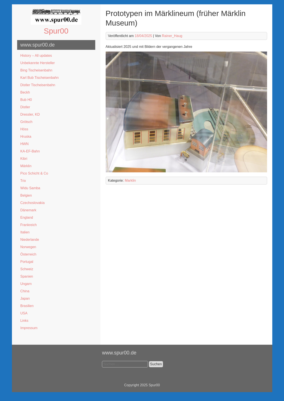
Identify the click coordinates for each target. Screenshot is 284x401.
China (25, 291)
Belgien (26, 195)
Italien (25, 232)
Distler (25, 107)
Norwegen (28, 247)
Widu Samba (30, 188)
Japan (25, 298)
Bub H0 (26, 100)
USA (24, 313)
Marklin (130, 180)
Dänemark (28, 210)
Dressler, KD (30, 114)
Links (24, 320)
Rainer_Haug (172, 36)
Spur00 (56, 31)
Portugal (26, 262)
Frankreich (28, 225)
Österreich (28, 254)
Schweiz (26, 269)
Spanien (26, 276)
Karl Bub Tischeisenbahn (39, 77)
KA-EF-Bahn (30, 151)
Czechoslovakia (32, 203)
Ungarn (26, 284)
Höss (24, 129)
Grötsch (26, 122)
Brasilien (27, 306)
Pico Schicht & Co (34, 173)
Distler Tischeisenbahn (37, 85)
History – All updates (36, 55)
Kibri (23, 158)
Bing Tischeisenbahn (36, 70)
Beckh (25, 92)
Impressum (29, 328)
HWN (24, 144)
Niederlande (29, 239)
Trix (23, 181)
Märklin (26, 166)
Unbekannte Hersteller (37, 63)
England (26, 217)
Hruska (25, 136)
